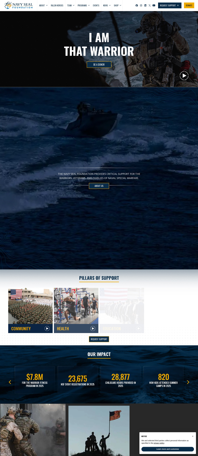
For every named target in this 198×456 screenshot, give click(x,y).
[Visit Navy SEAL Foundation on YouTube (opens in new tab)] (154, 5)
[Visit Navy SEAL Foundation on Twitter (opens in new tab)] (149, 5)
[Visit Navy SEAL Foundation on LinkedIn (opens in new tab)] (145, 5)
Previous (10, 381)
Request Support (99, 339)
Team (69, 5)
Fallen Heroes (57, 5)
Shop (116, 5)
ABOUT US (99, 185)
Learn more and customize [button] (167, 449)
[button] (193, 436)
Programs (82, 5)
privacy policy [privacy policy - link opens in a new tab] (159, 443)
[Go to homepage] (18, 5)
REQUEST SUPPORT (170, 5)
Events (96, 5)
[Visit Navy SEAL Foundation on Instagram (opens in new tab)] (141, 5)
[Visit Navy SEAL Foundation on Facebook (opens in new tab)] (136, 5)
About (42, 5)
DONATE (189, 5)
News (105, 5)
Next (188, 381)
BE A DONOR (99, 64)
